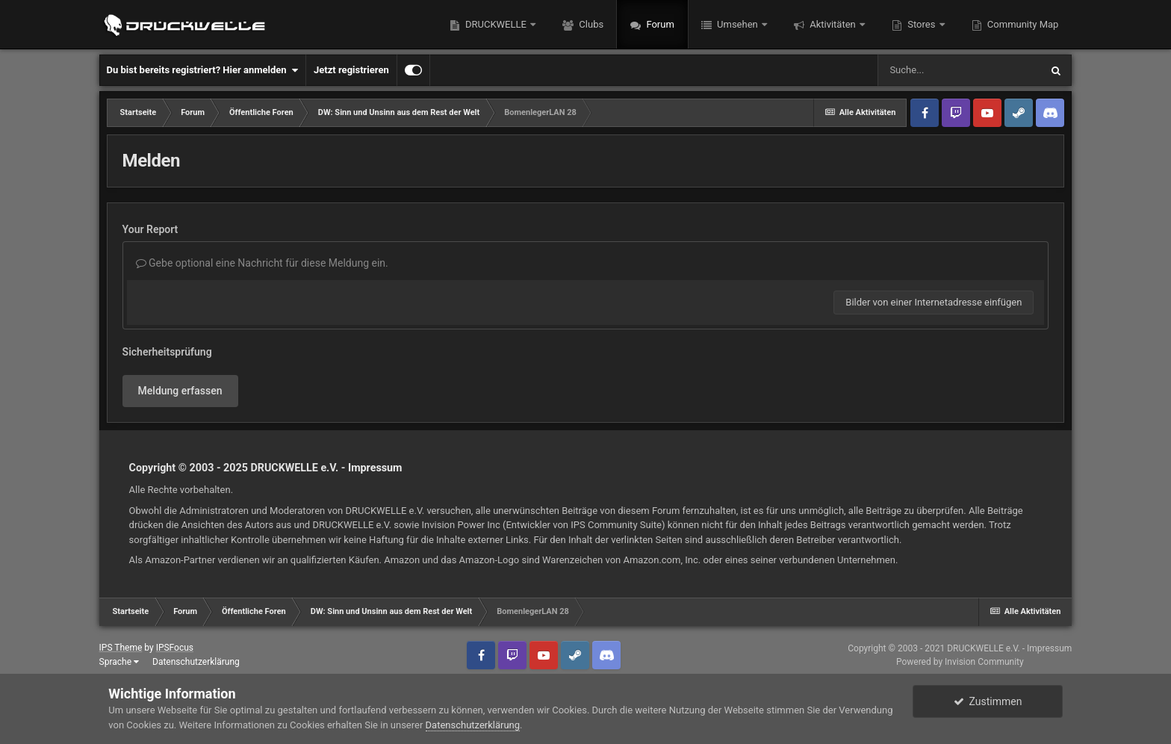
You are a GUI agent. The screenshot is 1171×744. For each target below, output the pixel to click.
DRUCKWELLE (496, 24)
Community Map (1022, 24)
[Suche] (959, 70)
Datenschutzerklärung (196, 662)
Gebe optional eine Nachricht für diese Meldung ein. (262, 263)
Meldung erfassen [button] (180, 391)
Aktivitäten (832, 24)
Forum (659, 24)
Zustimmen (988, 701)
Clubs (590, 24)
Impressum (375, 468)
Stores (921, 24)
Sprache (119, 662)
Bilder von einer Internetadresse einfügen (933, 302)
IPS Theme (121, 647)
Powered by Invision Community (960, 662)
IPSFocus (174, 647)
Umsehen (737, 24)
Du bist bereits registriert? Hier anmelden (202, 70)
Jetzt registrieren (351, 69)
